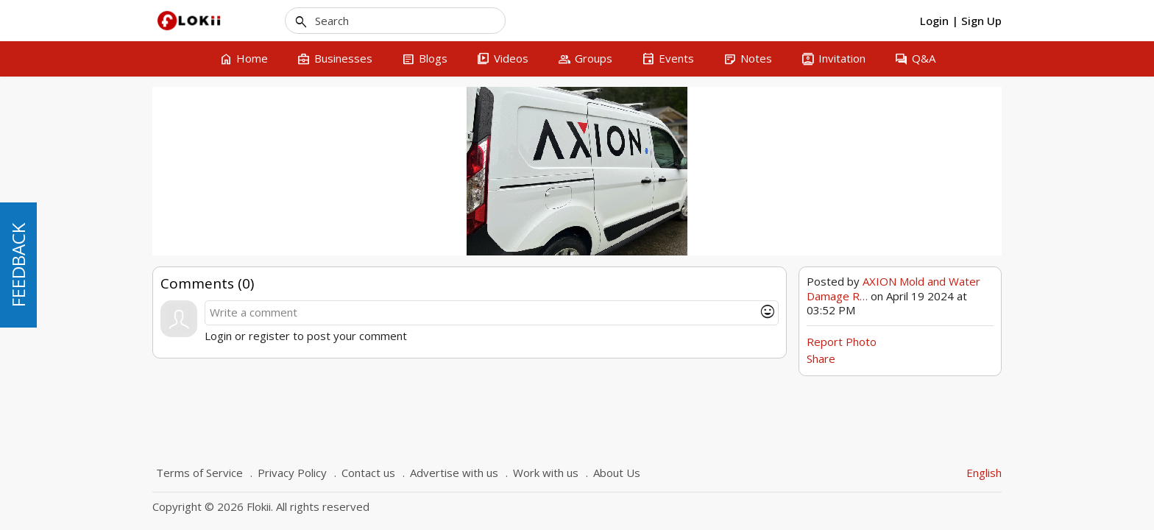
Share (821, 358)
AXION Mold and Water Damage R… (893, 288)
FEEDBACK (18, 265)
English (984, 472)
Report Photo (842, 341)
